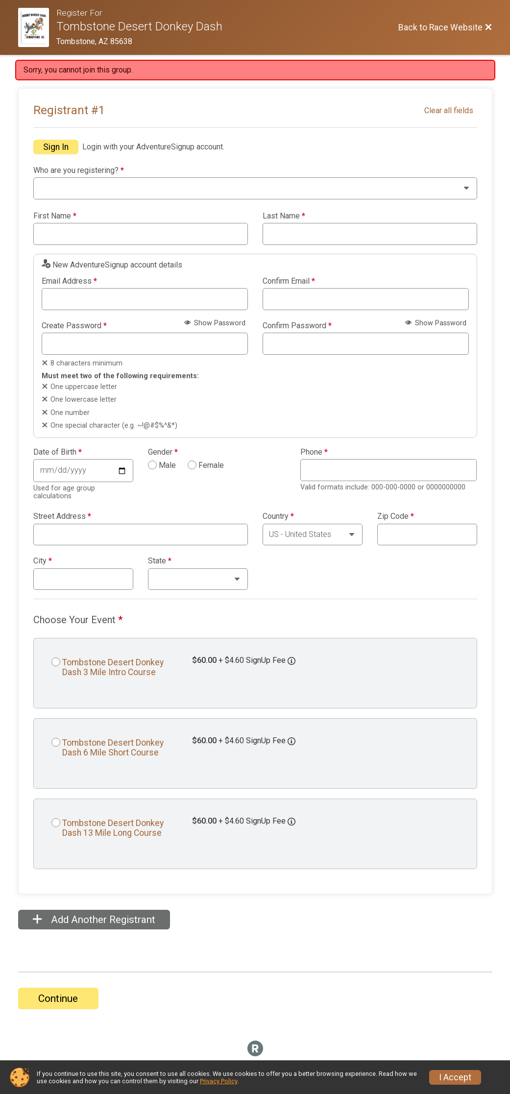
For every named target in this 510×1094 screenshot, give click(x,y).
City (42, 561)
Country (278, 516)
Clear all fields (448, 110)
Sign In (56, 147)
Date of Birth (57, 452)
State (159, 561)
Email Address (69, 281)
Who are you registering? (78, 170)
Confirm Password (297, 325)
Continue (58, 998)
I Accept (455, 1077)
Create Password (74, 325)
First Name (54, 216)
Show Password (214, 323)
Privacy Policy (218, 1081)
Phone (314, 452)
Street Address (62, 516)
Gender (163, 452)
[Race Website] (37, 27)
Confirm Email (289, 281)
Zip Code (395, 516)
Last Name (284, 216)
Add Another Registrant (94, 919)
